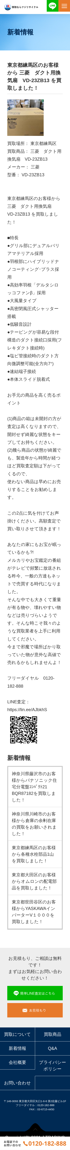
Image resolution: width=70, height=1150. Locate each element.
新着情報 (17, 1048)
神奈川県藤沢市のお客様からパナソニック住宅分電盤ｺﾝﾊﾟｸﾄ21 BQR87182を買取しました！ (34, 786)
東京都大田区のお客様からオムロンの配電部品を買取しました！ (34, 881)
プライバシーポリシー (52, 1065)
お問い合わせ (17, 1082)
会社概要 (17, 1062)
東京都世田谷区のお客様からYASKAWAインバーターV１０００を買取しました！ (34, 911)
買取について (17, 1034)
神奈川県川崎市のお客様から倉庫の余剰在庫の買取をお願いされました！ (34, 823)
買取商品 (52, 1034)
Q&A (52, 1048)
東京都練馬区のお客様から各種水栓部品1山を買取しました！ (34, 854)
